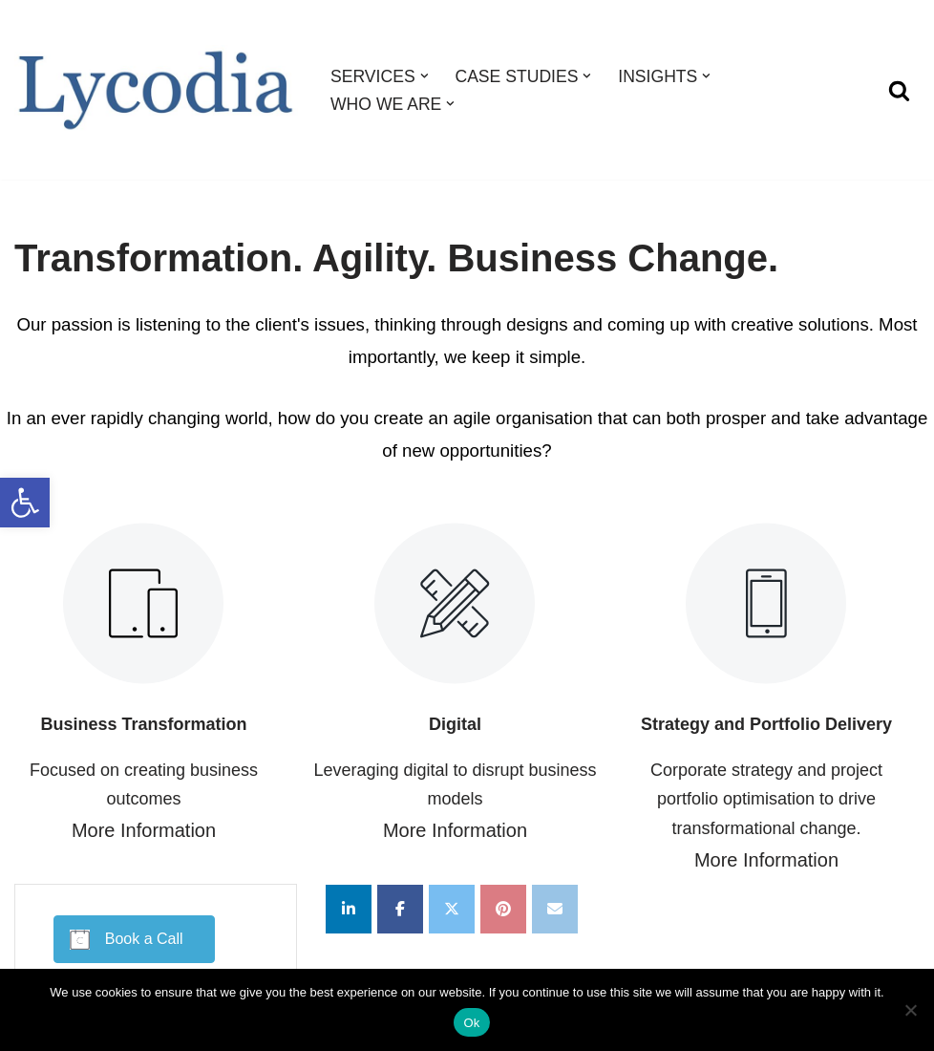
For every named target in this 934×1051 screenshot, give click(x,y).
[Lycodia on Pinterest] (503, 909)
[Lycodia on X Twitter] (452, 909)
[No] (910, 1009)
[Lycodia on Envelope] (555, 909)
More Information (144, 830)
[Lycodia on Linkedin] (348, 909)
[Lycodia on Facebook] (400, 909)
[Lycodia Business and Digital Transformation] (156, 90)
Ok (471, 1023)
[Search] (899, 90)
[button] (25, 502)
